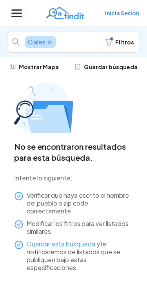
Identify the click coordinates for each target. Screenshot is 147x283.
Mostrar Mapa (34, 66)
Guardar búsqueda (106, 66)
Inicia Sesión (122, 13)
